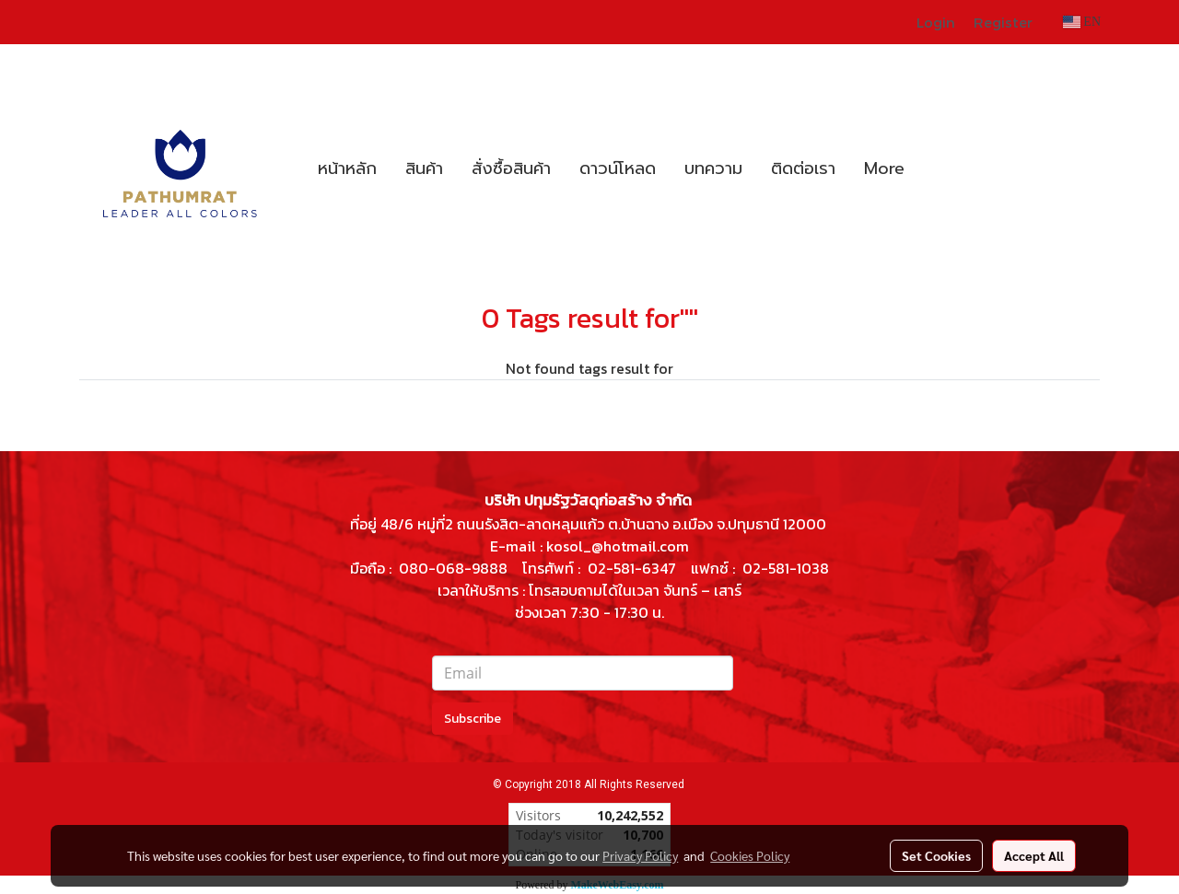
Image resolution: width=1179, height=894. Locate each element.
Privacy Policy (640, 855)
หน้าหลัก (347, 168)
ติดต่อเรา (803, 168)
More (884, 168)
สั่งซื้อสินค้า (511, 168)
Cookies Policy (749, 855)
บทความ (713, 168)
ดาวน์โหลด (617, 168)
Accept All (1034, 855)
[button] (935, 168)
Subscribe (472, 718)
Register (1003, 22)
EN (1082, 22)
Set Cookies (936, 855)
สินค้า (424, 168)
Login (935, 22)
